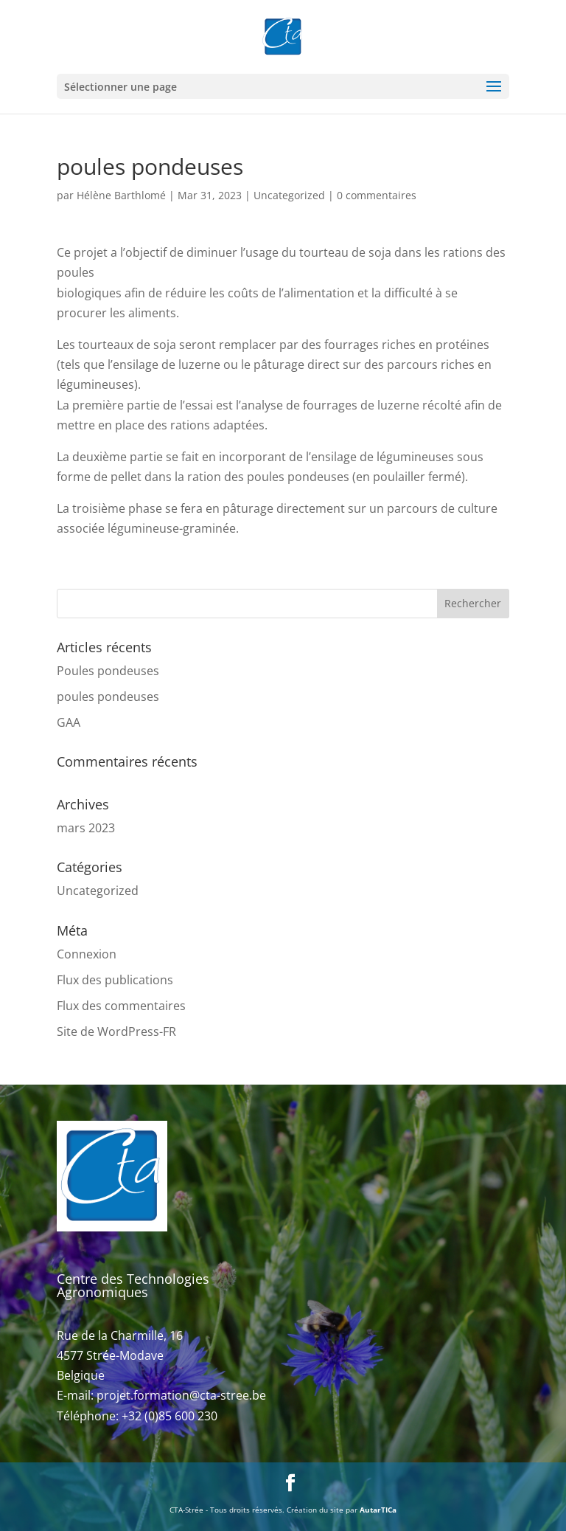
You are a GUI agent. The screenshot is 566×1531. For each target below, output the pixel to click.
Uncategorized (289, 195)
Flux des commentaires (121, 1006)
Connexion (86, 954)
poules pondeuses (108, 696)
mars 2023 (86, 828)
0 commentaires (376, 195)
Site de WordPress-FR (116, 1031)
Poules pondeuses (108, 671)
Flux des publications (115, 980)
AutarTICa (378, 1509)
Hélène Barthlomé (121, 195)
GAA (68, 722)
